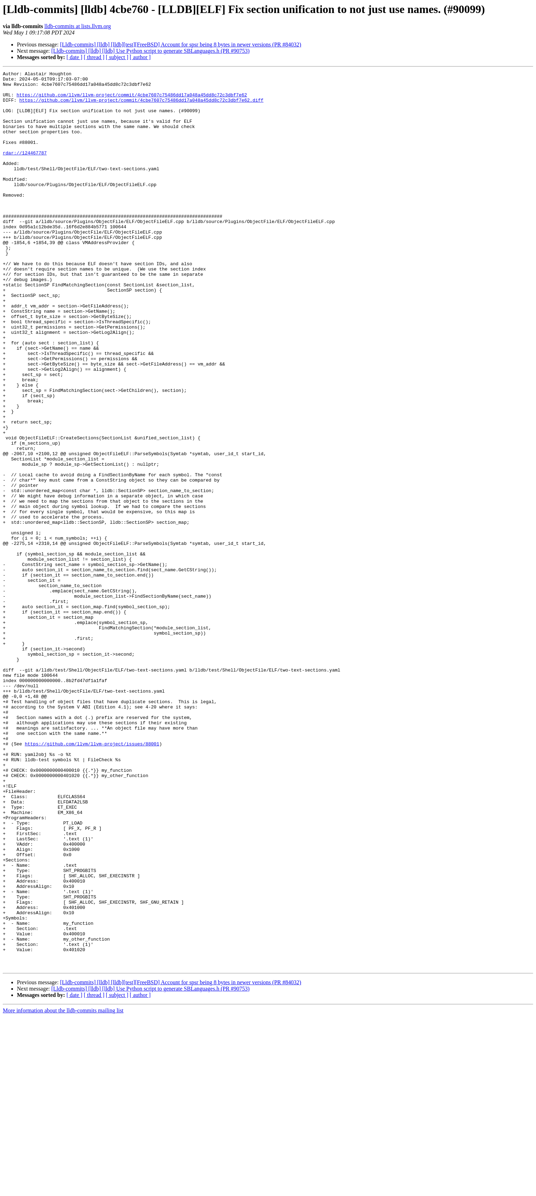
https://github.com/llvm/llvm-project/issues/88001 (92, 879)
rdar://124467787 (25, 169)
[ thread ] (94, 57)
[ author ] (140, 57)
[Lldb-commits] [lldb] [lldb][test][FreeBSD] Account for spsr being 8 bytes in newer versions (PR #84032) (180, 44)
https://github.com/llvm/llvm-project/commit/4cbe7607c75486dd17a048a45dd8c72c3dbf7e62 (132, 100)
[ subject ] (117, 57)
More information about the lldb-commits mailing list (63, 1190)
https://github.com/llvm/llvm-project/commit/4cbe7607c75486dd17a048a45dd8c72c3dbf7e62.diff (141, 106)
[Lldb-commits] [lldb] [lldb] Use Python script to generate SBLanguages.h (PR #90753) (150, 51)
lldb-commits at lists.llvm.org (77, 26)
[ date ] (74, 57)
